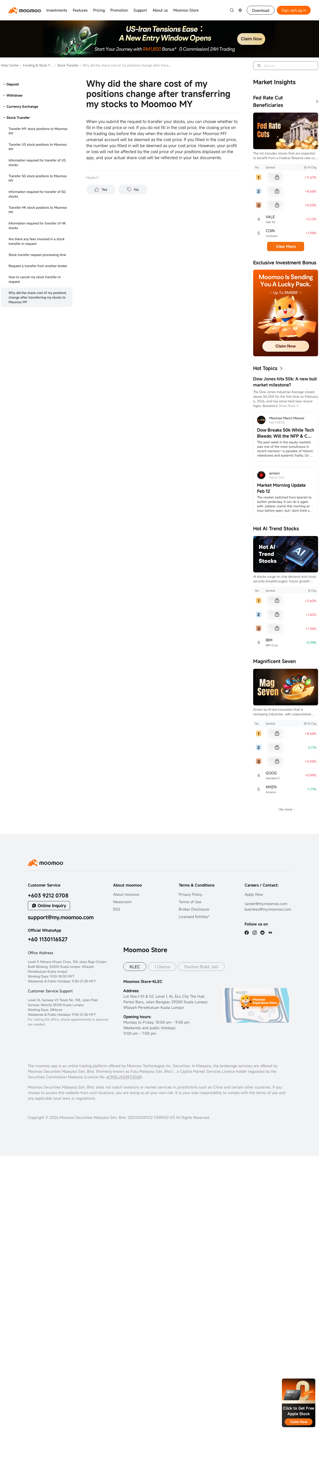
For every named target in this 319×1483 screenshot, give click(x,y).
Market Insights (274, 82)
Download (260, 10)
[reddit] (262, 933)
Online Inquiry (52, 905)
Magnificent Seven (274, 661)
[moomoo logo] (24, 10)
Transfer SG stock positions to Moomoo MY (38, 178)
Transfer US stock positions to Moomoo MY (38, 146)
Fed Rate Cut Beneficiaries (268, 101)
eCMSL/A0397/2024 (123, 1076)
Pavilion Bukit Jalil (201, 966)
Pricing (99, 10)
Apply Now (254, 894)
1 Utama (162, 966)
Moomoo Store (186, 10)
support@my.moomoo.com (61, 917)
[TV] (270, 933)
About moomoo (126, 894)
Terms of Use (190, 901)
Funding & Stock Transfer (36, 65)
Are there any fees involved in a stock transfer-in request (36, 241)
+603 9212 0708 (48, 895)
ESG (116, 909)
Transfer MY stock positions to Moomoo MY (38, 131)
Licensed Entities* (194, 916)
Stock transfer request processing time (37, 254)
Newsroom (122, 901)
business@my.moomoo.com (268, 909)
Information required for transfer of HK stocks (37, 225)
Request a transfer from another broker (38, 266)
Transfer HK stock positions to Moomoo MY (38, 209)
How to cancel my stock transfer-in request (35, 279)
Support (140, 10)
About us (160, 10)
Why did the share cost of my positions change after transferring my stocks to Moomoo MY (37, 297)
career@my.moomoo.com (266, 903)
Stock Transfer (66, 65)
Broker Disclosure (194, 909)
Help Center (10, 65)
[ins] (254, 933)
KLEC (135, 966)
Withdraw (14, 95)
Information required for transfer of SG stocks (37, 194)
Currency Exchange (22, 106)
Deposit (12, 84)
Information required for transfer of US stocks (37, 162)
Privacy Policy (190, 894)
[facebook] (247, 933)
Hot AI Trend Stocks (276, 528)
